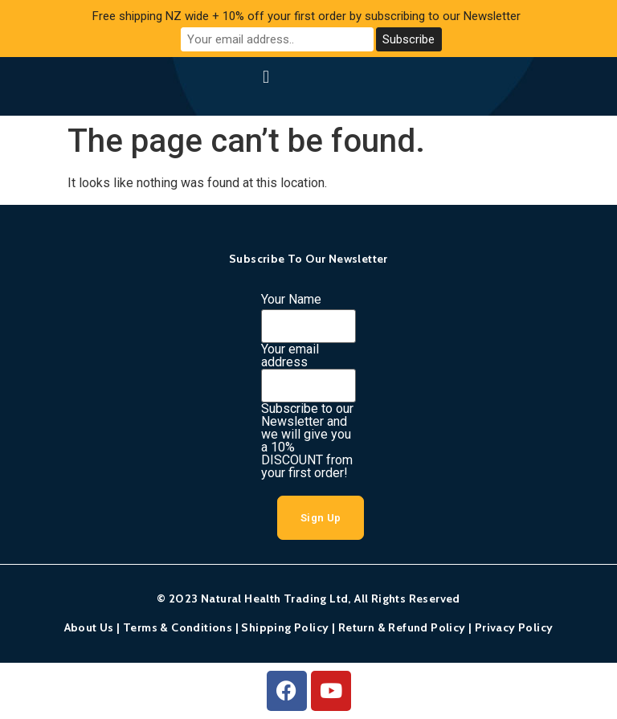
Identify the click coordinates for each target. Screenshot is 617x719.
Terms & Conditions (177, 627)
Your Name (291, 299)
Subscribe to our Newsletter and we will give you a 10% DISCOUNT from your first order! (307, 441)
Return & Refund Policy (402, 627)
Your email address (290, 356)
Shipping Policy (285, 627)
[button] (265, 77)
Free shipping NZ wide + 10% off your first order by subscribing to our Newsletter (306, 16)
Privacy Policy (514, 627)
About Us (89, 627)
